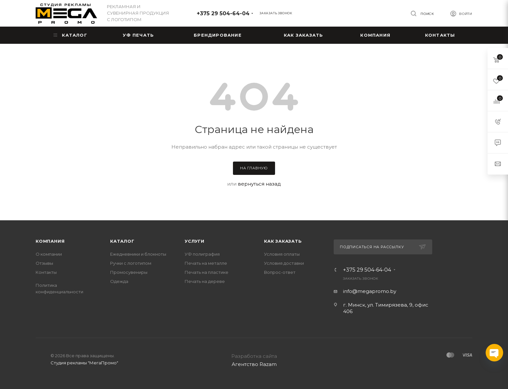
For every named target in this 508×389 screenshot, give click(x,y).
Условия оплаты (282, 254)
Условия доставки (284, 263)
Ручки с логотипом (130, 263)
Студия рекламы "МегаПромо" (84, 362)
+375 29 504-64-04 (223, 13)
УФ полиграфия (202, 254)
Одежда (119, 281)
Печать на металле (206, 263)
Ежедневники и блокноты (138, 254)
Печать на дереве (205, 281)
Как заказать (283, 241)
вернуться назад (259, 184)
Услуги (194, 241)
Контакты (46, 272)
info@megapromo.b (368, 291)
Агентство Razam (254, 364)
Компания (50, 241)
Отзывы (44, 263)
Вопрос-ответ (279, 272)
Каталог (122, 241)
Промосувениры (128, 272)
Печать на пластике (206, 272)
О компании (49, 254)
